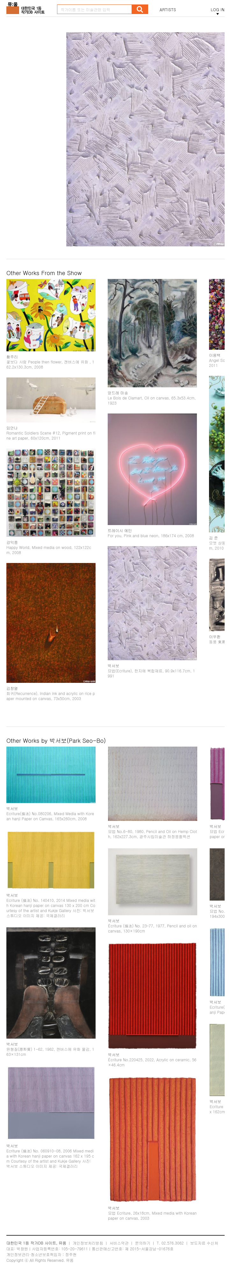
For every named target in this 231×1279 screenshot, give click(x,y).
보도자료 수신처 (204, 1243)
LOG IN (218, 9)
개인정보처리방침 (88, 1243)
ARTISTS (168, 9)
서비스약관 (119, 1243)
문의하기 (142, 1243)
